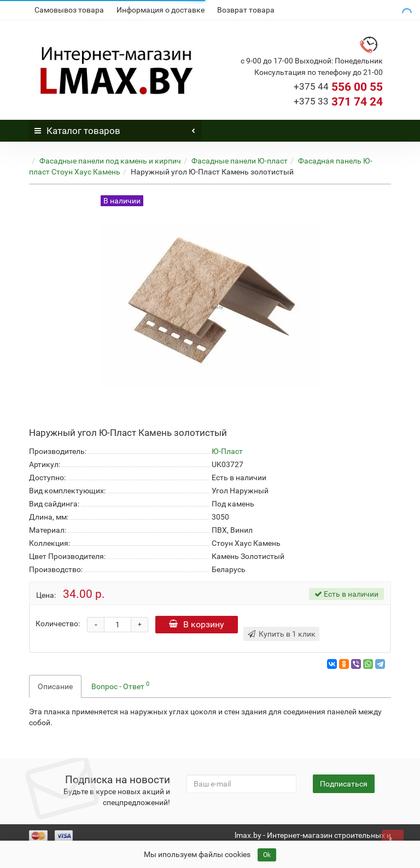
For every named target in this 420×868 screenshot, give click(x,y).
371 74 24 (338, 101)
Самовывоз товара (69, 9)
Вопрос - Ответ (120, 685)
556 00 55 (338, 87)
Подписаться (344, 783)
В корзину (196, 624)
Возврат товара (246, 9)
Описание (55, 686)
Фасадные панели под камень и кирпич (110, 160)
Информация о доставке (160, 9)
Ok (267, 855)
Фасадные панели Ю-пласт (239, 160)
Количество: (58, 623)
